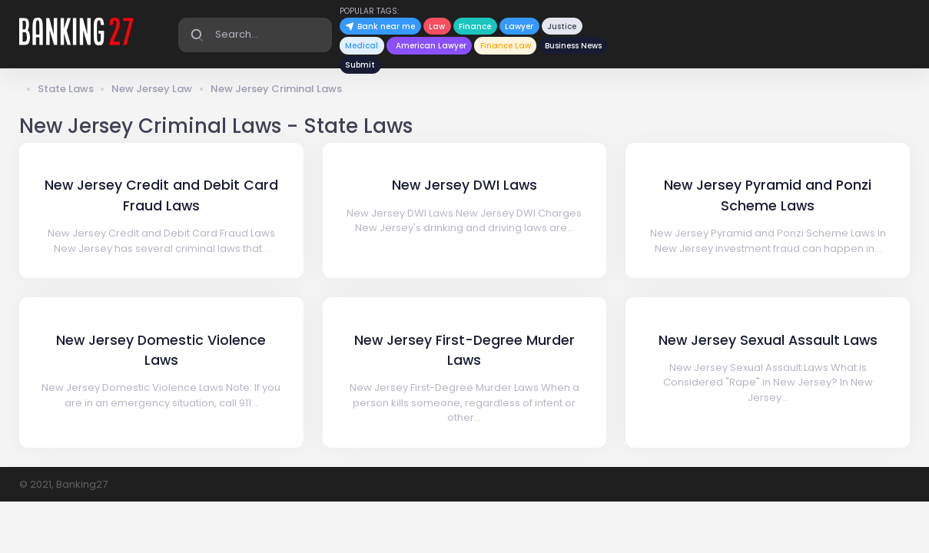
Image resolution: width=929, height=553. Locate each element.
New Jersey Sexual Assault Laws (768, 340)
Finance (475, 26)
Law (437, 26)
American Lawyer (431, 45)
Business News (573, 45)
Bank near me (380, 26)
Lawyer (519, 26)
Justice (561, 26)
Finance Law (505, 45)
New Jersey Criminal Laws (276, 88)
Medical (361, 45)
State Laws (66, 88)
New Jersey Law (151, 88)
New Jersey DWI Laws (464, 185)
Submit (360, 65)
